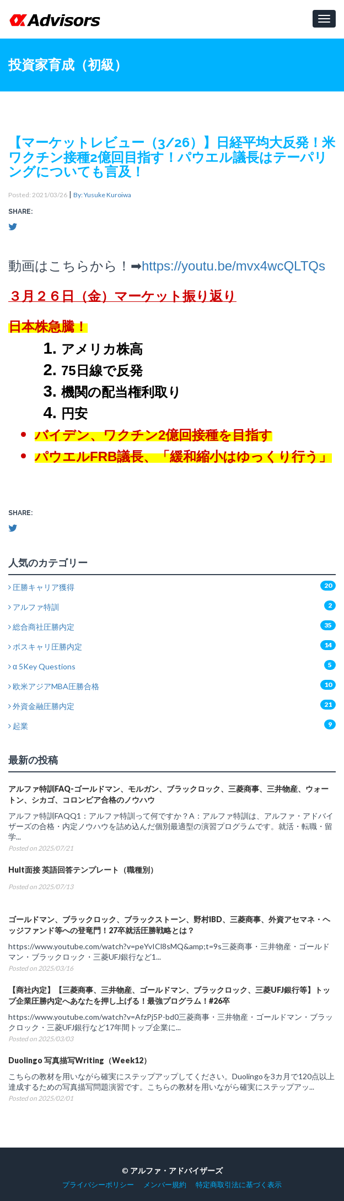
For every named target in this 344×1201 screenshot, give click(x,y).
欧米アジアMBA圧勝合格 (53, 686)
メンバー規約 (164, 1185)
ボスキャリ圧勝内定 (45, 646)
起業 (18, 726)
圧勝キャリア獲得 (41, 587)
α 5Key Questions (42, 666)
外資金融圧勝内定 (41, 706)
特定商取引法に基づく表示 (239, 1185)
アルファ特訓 (33, 607)
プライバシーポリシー (98, 1185)
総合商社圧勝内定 (41, 626)
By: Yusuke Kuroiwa (102, 195)
